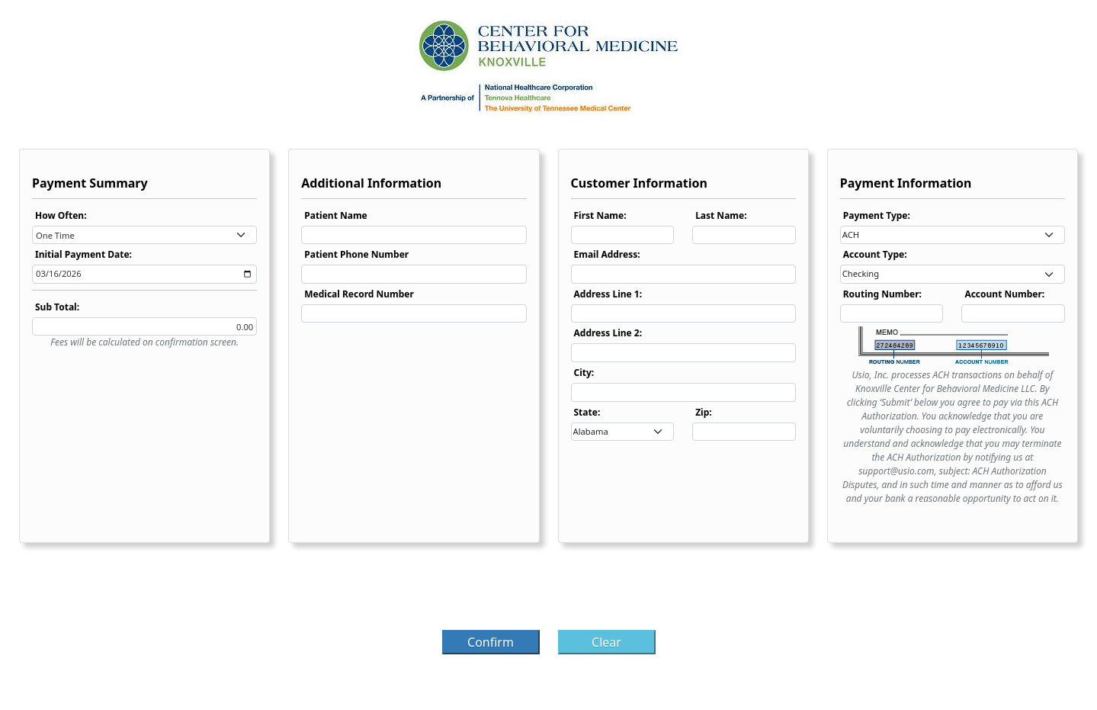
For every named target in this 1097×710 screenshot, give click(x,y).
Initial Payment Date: (83, 254)
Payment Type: (876, 215)
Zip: (703, 412)
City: (584, 372)
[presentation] (549, 591)
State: (587, 412)
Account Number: (1004, 294)
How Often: (61, 215)
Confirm (490, 642)
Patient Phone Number (356, 254)
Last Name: (720, 215)
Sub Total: (57, 306)
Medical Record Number (359, 294)
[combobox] (144, 235)
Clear (606, 642)
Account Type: (875, 254)
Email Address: (607, 254)
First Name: (600, 215)
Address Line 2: (608, 332)
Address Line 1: (608, 294)
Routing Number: (882, 294)
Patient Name (335, 215)
